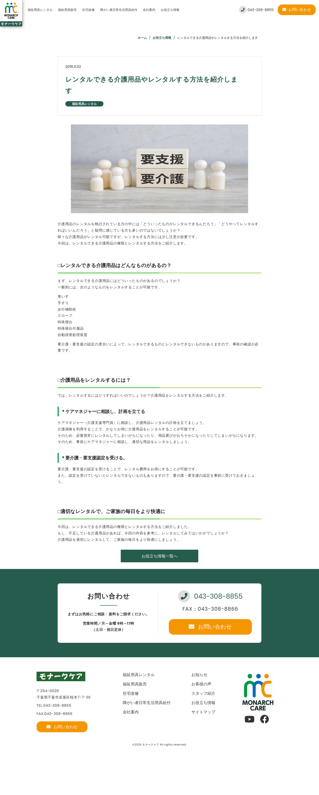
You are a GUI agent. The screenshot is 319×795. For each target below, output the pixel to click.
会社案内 (149, 10)
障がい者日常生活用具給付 (118, 10)
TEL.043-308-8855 (54, 705)
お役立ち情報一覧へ (159, 556)
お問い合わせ (296, 9)
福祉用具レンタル (40, 10)
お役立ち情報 (170, 10)
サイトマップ (203, 712)
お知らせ (199, 674)
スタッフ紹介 (203, 693)
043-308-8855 (256, 10)
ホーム (142, 37)
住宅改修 (88, 10)
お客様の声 (201, 684)
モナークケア (150, 744)
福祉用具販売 (67, 10)
